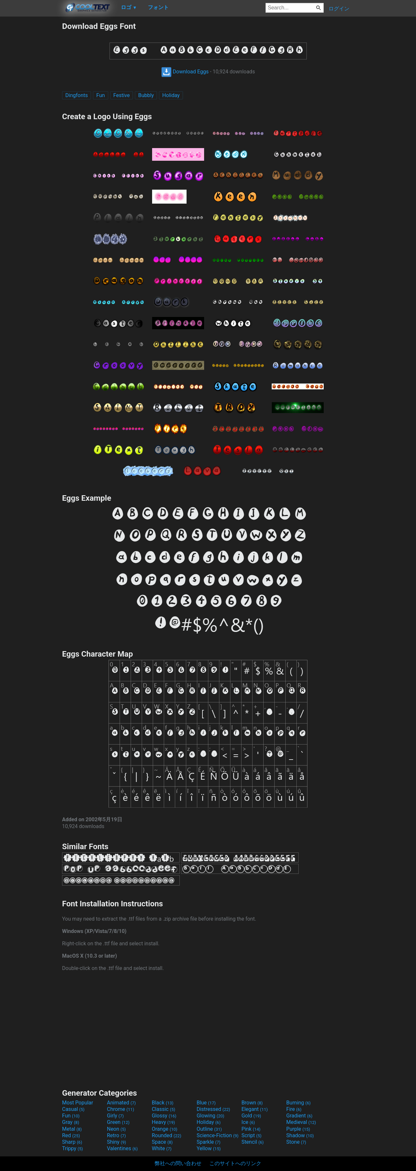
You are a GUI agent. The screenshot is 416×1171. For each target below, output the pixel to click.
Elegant (254, 1109)
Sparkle (208, 1142)
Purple (298, 1129)
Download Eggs (185, 72)
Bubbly (146, 95)
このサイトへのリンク (235, 1163)
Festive (121, 95)
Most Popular (77, 1103)
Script (251, 1135)
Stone (296, 1142)
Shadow (300, 1135)
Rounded (166, 1135)
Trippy (72, 1148)
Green (118, 1122)
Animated (121, 1103)
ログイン (339, 9)
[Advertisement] (31, 118)
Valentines (122, 1148)
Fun (100, 95)
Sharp (72, 1142)
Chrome (120, 1109)
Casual (73, 1109)
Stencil (252, 1142)
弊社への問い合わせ (178, 1163)
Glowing (210, 1116)
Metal (72, 1129)
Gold (251, 1116)
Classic (163, 1109)
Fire (294, 1109)
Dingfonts (76, 95)
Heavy (163, 1122)
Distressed (213, 1109)
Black (163, 1103)
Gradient (299, 1116)
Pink (251, 1129)
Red (71, 1135)
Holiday (171, 95)
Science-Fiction (218, 1135)
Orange (164, 1129)
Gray (70, 1122)
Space (162, 1142)
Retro (116, 1135)
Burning (298, 1103)
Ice (248, 1122)
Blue (206, 1103)
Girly (115, 1116)
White (162, 1148)
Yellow (209, 1148)
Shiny (116, 1142)
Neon (116, 1129)
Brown (252, 1103)
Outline (209, 1129)
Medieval (301, 1122)
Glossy (164, 1116)
